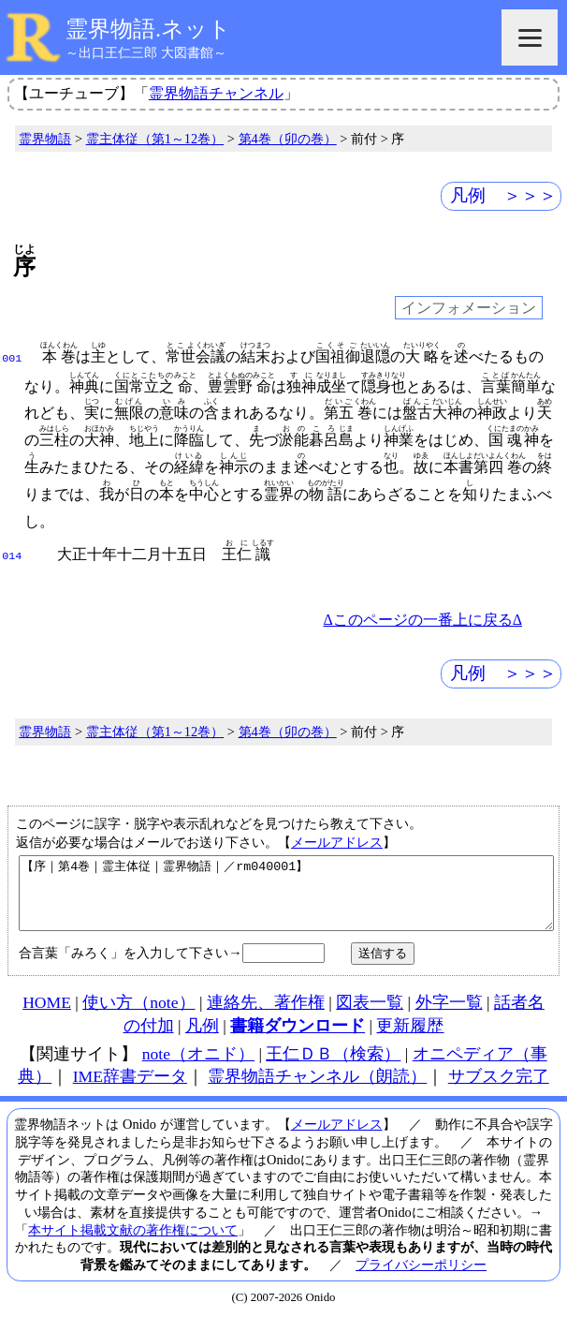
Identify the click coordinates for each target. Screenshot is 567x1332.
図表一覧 (369, 1014)
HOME (46, 1014)
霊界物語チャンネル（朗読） (317, 1088)
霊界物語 (45, 138)
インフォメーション (468, 308)
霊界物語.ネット (148, 29)
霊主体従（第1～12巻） (155, 138)
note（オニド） (198, 1066)
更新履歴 (409, 1038)
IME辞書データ (130, 1088)
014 (12, 554)
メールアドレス (337, 840)
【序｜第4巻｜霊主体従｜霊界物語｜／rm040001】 (286, 898)
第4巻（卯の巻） (288, 138)
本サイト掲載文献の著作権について (133, 1242)
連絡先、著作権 (266, 1014)
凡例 (202, 1038)
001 (12, 356)
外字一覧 (449, 1014)
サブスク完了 (498, 1088)
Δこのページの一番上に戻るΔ (422, 618)
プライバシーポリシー (421, 1276)
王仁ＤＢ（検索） (333, 1066)
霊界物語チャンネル (216, 93)
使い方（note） (138, 1014)
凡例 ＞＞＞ (503, 195)
